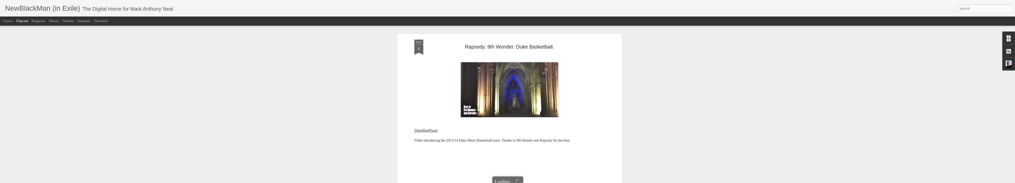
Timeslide (101, 21)
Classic (8, 21)
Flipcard (22, 21)
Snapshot (83, 21)
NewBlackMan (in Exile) (543, 143)
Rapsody (569, 143)
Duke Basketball (485, 143)
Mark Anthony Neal (531, 136)
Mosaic (54, 21)
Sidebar (68, 21)
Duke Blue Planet (510, 143)
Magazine (38, 21)
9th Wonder (463, 143)
